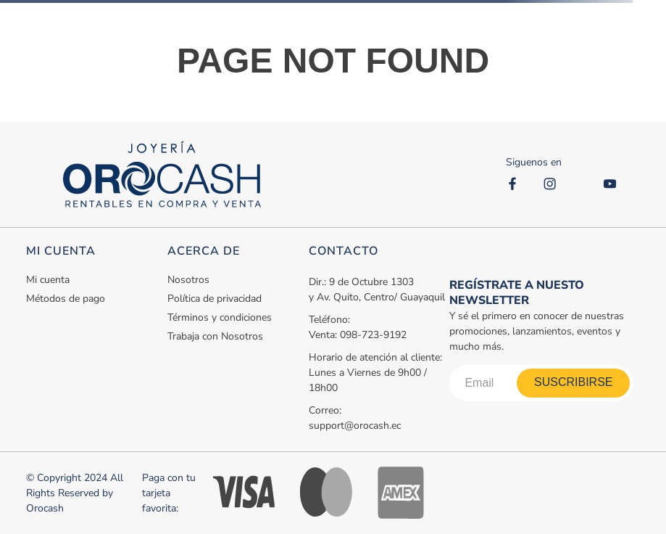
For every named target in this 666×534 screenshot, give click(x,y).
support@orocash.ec (355, 425)
